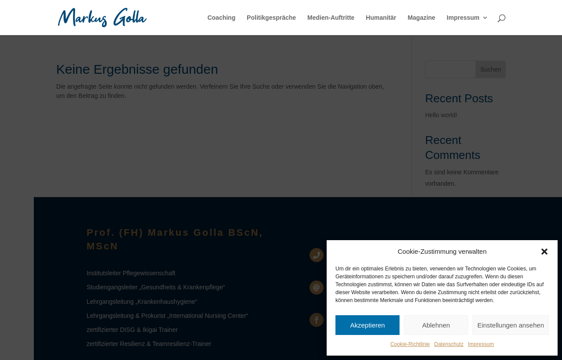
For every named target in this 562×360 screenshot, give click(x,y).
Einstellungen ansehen (510, 325)
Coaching (221, 17)
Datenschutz (449, 344)
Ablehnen (436, 325)
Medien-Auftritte (330, 17)
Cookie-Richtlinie (410, 344)
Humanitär (381, 17)
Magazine (421, 17)
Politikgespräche (271, 17)
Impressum (481, 344)
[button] (544, 251)
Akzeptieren (367, 325)
